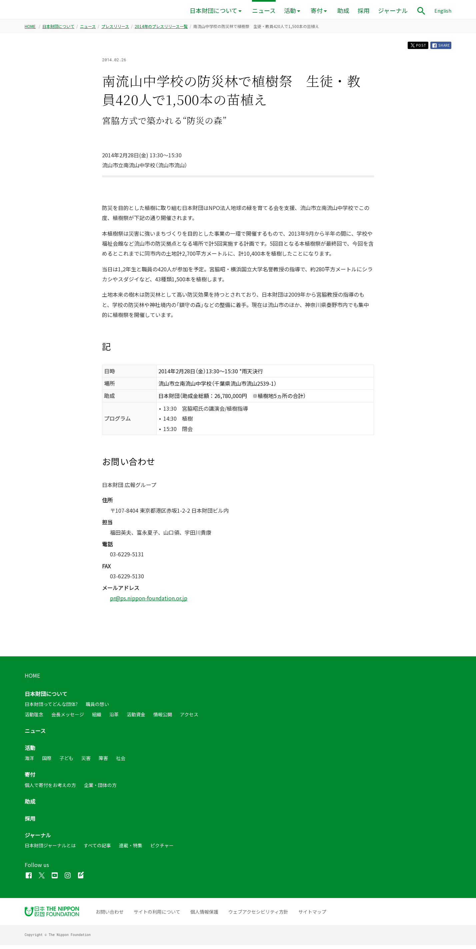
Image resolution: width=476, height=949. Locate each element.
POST (411, 48)
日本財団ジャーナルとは (50, 849)
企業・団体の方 (100, 789)
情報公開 (162, 718)
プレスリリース (115, 28)
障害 (103, 762)
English (442, 10)
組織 (96, 718)
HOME (30, 28)
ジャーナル (393, 10)
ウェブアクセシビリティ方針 (258, 915)
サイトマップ (312, 915)
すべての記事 (97, 849)
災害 (86, 762)
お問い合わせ (110, 915)
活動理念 (34, 718)
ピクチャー (162, 849)
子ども (66, 762)
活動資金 (136, 718)
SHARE (439, 48)
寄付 (317, 10)
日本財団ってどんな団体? (51, 708)
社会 (120, 762)
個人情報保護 (204, 915)
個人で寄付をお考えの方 (50, 789)
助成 (343, 10)
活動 (290, 10)
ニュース (264, 10)
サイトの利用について (157, 915)
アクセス (189, 718)
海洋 (29, 762)
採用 (364, 10)
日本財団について (213, 10)
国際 (46, 762)
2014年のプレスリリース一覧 (161, 28)
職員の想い (97, 708)
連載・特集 (130, 849)
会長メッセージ (67, 718)
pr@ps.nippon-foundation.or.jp (148, 602)
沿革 (114, 718)
